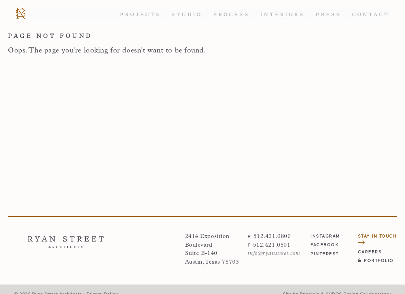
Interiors (282, 14)
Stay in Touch (377, 239)
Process (231, 14)
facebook (324, 244)
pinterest (324, 253)
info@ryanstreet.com (274, 254)
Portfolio (376, 260)
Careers (370, 251)
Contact (370, 14)
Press (328, 14)
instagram (325, 235)
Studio (186, 14)
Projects (140, 14)
